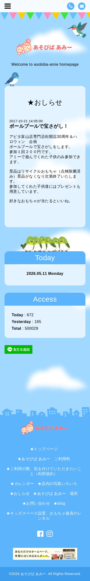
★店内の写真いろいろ (57, 484)
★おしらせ (20, 493)
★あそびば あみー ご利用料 (44, 459)
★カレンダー (22, 484)
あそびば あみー (33, 574)
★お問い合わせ (36, 503)
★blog (59, 503)
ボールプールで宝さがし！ (38, 126)
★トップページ (44, 449)
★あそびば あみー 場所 (55, 493)
